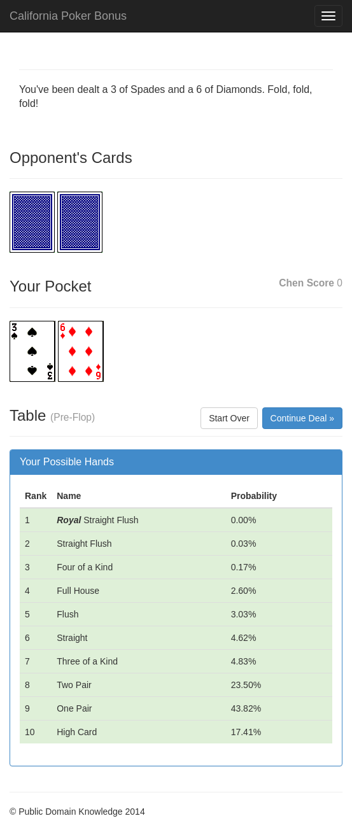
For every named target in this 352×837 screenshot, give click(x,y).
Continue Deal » (302, 418)
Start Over (229, 418)
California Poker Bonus (68, 16)
